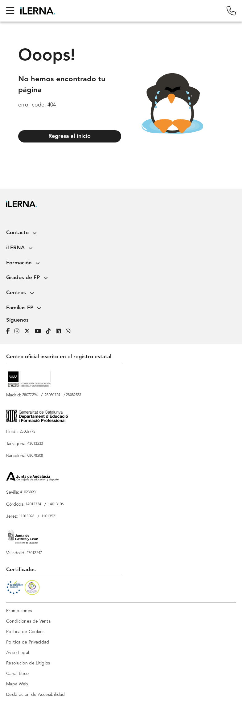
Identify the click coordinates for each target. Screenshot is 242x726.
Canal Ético (17, 674)
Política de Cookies (25, 632)
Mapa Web (17, 684)
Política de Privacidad (27, 642)
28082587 (73, 395)
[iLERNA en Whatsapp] (70, 330)
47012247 (34, 553)
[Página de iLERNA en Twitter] (29, 330)
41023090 (27, 492)
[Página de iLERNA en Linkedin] (61, 330)
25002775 (27, 432)
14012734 (33, 504)
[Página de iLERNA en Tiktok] (51, 330)
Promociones (19, 611)
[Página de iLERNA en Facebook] (10, 330)
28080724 (52, 395)
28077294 (30, 395)
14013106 (56, 504)
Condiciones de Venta (28, 621)
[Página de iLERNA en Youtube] (40, 330)
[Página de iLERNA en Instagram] (19, 330)
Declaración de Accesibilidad (35, 694)
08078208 (35, 456)
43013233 (35, 444)
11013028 (26, 516)
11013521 (49, 516)
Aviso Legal (17, 653)
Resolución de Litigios (28, 663)
